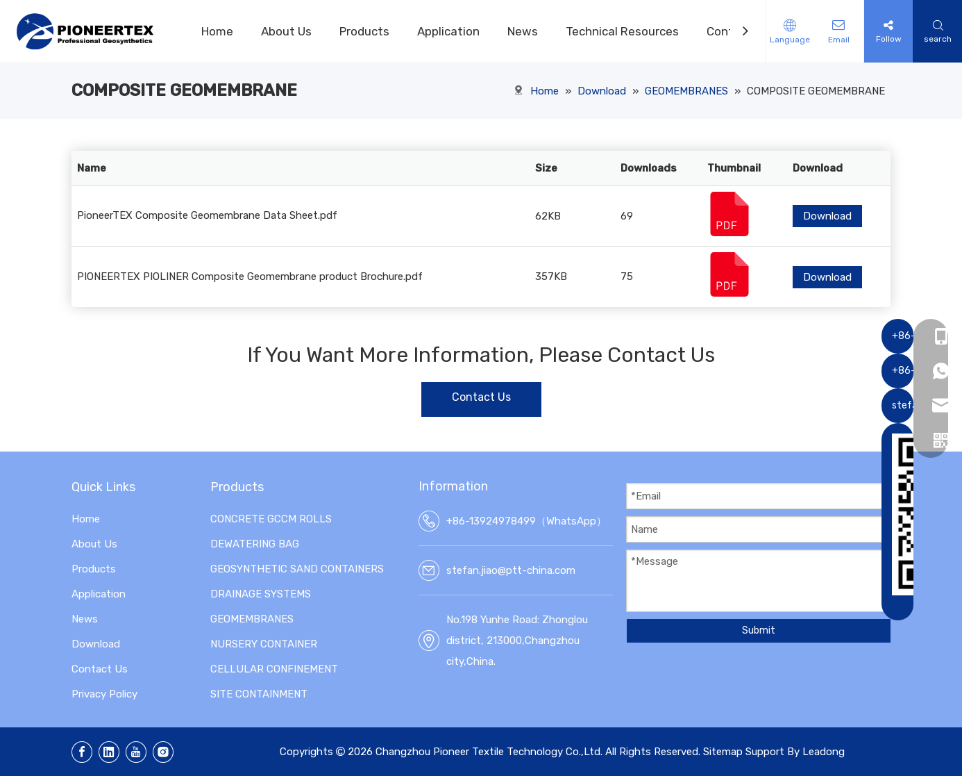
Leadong (823, 751)
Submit (758, 630)
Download (827, 216)
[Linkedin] (109, 752)
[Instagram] (163, 752)
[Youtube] (136, 752)
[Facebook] (81, 752)
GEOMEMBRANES (252, 619)
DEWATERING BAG (254, 544)
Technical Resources (622, 31)
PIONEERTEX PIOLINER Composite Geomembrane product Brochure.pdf (250, 276)
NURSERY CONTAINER (263, 644)
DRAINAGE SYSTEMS (260, 594)
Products (364, 31)
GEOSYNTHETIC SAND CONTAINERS (297, 569)
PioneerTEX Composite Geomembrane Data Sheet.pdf (207, 215)
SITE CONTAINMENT (258, 694)
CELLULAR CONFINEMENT (274, 669)
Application (448, 31)
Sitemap (723, 751)
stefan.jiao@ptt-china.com (510, 570)
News (522, 31)
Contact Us (481, 397)
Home (217, 31)
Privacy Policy (104, 694)
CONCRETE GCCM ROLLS (271, 519)
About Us (286, 31)
